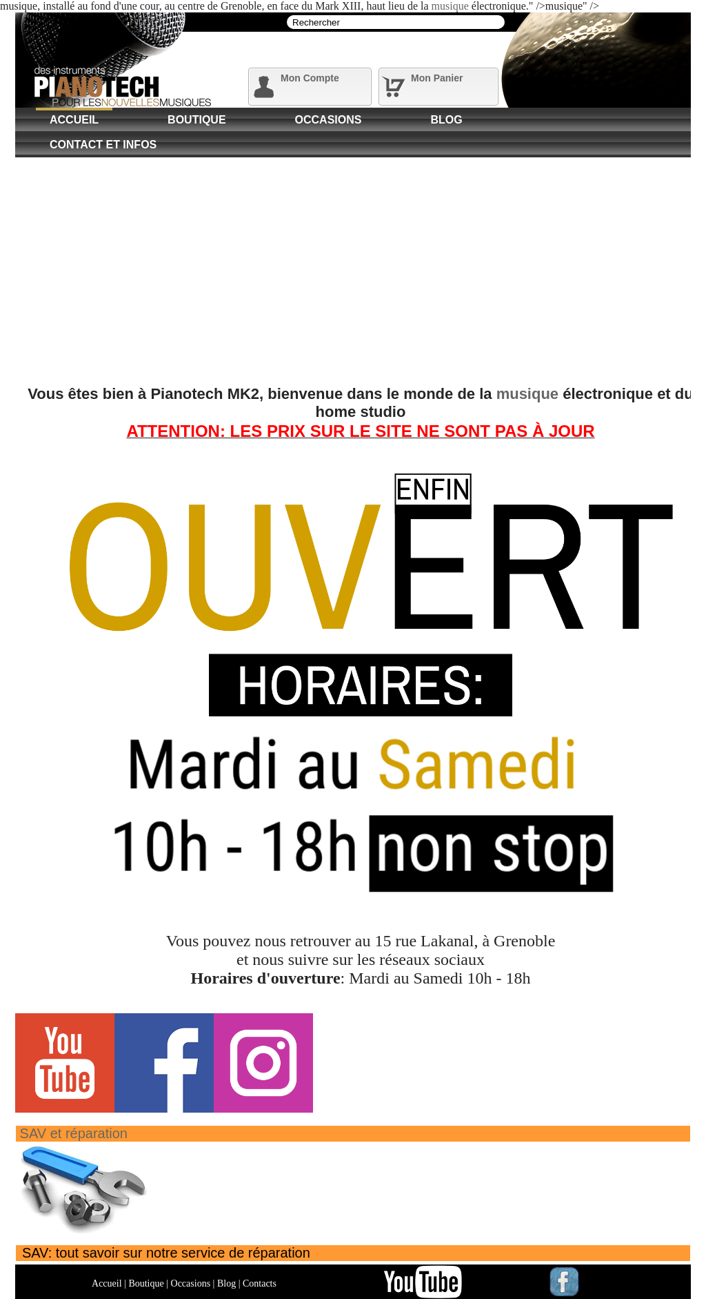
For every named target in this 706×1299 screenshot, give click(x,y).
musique (450, 6)
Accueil (74, 120)
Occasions (328, 120)
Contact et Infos (103, 144)
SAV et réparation (74, 1133)
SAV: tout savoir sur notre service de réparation (166, 1252)
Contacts (259, 1283)
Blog (446, 120)
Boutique (196, 120)
